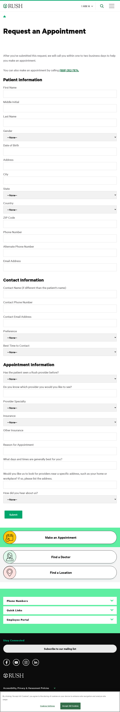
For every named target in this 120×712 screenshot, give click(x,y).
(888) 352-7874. (69, 70)
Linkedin (35, 662)
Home (5, 18)
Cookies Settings (47, 706)
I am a (86, 6)
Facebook (6, 662)
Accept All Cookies (70, 706)
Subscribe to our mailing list (60, 648)
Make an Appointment (60, 537)
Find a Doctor (61, 557)
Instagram (26, 662)
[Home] (13, 676)
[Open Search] (102, 6)
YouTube (16, 662)
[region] (60, 701)
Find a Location (61, 572)
